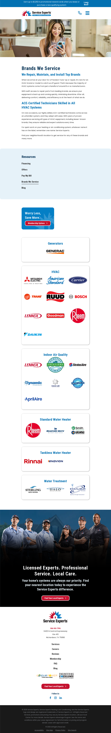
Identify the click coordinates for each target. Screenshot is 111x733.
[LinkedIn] (60, 698)
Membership (55, 659)
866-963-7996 (55, 628)
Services (55, 644)
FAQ (55, 663)
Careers (55, 649)
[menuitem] (26, 164)
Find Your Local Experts (55, 598)
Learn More (86, 3)
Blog (55, 668)
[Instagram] (55, 698)
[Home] (36, 13)
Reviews (55, 654)
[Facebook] (50, 698)
